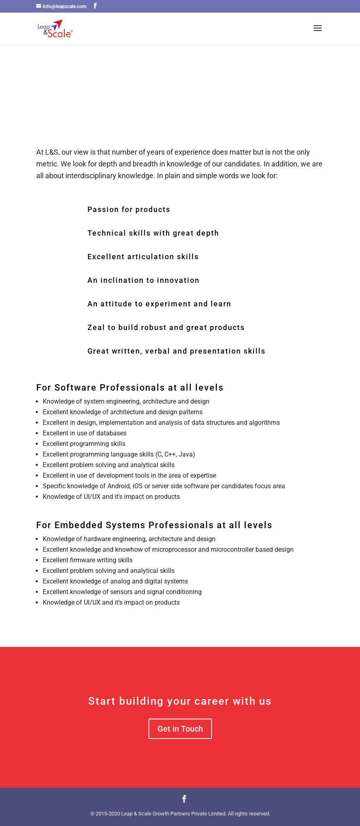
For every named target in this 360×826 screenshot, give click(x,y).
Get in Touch (180, 729)
